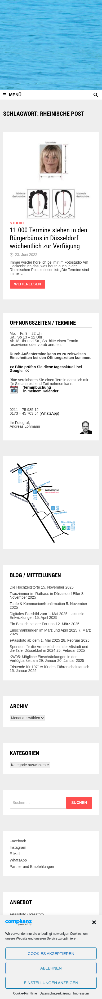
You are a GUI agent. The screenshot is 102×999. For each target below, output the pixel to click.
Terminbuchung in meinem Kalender (41, 389)
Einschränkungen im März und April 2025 (43, 630)
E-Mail (15, 854)
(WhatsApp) (49, 413)
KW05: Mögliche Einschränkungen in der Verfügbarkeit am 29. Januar (43, 659)
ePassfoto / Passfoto (27, 914)
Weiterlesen (28, 285)
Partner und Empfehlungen (32, 866)
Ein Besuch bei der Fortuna (32, 624)
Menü (12, 95)
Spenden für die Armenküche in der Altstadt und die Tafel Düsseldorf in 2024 (49, 649)
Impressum (81, 993)
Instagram (18, 847)
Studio (17, 223)
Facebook (18, 841)
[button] (94, 922)
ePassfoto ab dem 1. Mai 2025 (35, 640)
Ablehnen (51, 968)
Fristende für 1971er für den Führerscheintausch (49, 667)
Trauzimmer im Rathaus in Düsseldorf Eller (45, 593)
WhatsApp (18, 860)
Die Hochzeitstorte (25, 587)
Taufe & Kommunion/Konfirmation (37, 604)
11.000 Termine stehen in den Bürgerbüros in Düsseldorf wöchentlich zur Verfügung (48, 238)
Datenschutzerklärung (54, 993)
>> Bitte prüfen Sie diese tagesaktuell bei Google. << (46, 369)
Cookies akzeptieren (51, 953)
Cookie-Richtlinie (25, 993)
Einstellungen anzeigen (51, 982)
